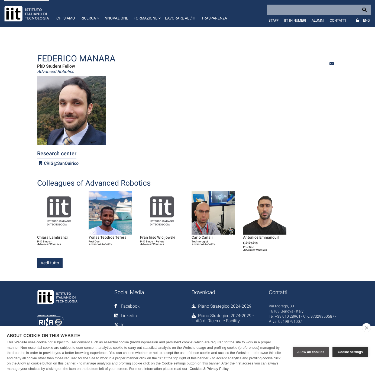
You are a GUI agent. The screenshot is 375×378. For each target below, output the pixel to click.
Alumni (318, 20)
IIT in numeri (295, 20)
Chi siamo (65, 18)
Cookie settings (350, 352)
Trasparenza (214, 18)
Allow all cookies (310, 352)
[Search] (319, 10)
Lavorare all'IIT (180, 18)
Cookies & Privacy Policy (209, 369)
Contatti (338, 20)
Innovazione (116, 18)
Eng (366, 20)
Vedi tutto (50, 262)
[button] (89, 13)
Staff (274, 20)
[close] (366, 327)
